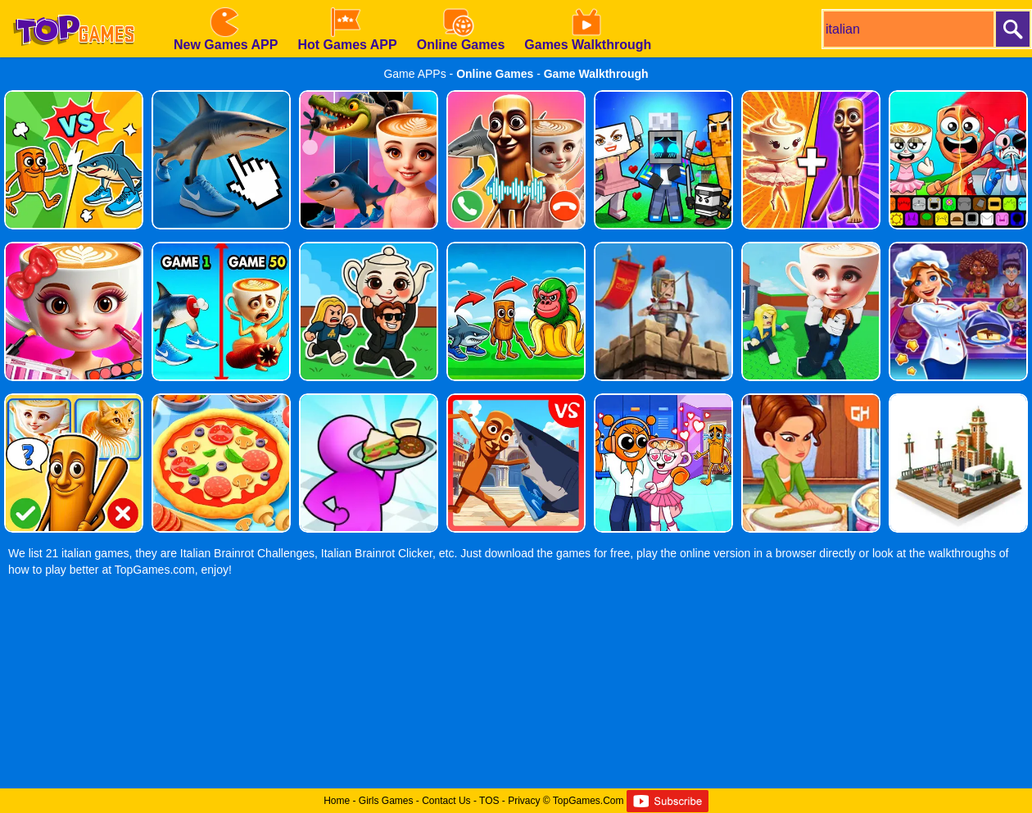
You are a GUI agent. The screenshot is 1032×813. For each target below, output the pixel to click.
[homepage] (73, 5)
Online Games (494, 73)
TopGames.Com (588, 800)
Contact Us (446, 800)
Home (337, 800)
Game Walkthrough (596, 73)
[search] (908, 29)
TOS (489, 800)
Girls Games (386, 800)
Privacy (524, 800)
